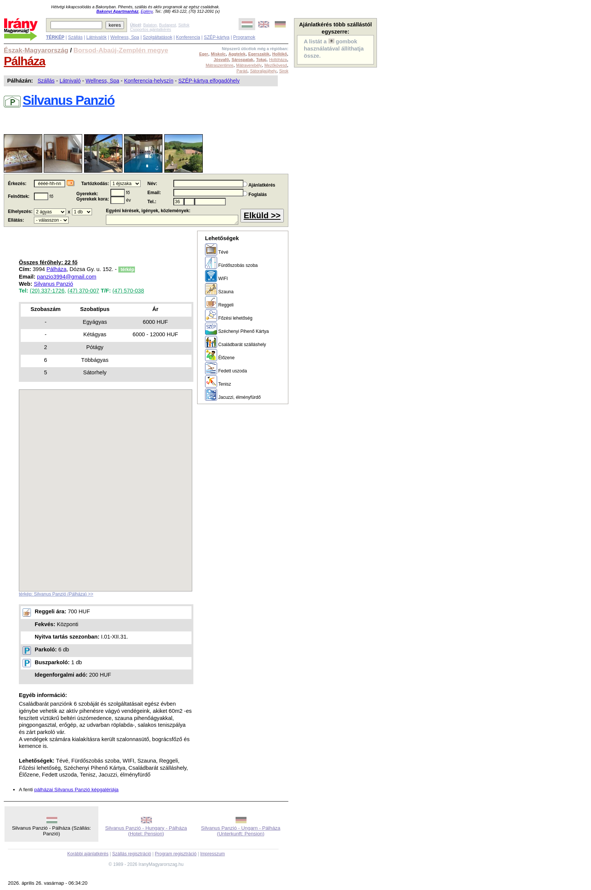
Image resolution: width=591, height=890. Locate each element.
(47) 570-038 (128, 291)
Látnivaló (70, 81)
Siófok (184, 25)
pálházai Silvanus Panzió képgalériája (76, 789)
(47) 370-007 (83, 291)
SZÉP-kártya (217, 37)
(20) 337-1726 (47, 291)
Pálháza (24, 61)
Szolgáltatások (157, 37)
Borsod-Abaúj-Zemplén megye (120, 50)
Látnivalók (96, 37)
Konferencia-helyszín (148, 81)
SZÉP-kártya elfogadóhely (209, 81)
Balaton (150, 25)
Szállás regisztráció (131, 853)
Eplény (147, 11)
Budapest (167, 25)
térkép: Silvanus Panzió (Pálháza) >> (56, 594)
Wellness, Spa (124, 37)
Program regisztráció (176, 853)
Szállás (75, 37)
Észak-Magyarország (36, 50)
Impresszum (212, 853)
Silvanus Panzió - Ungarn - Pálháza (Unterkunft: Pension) (240, 830)
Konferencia (188, 37)
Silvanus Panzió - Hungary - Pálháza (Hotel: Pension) (146, 830)
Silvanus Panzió (53, 284)
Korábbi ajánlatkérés (87, 853)
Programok (244, 37)
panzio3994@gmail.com (66, 277)
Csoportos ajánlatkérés (150, 29)
